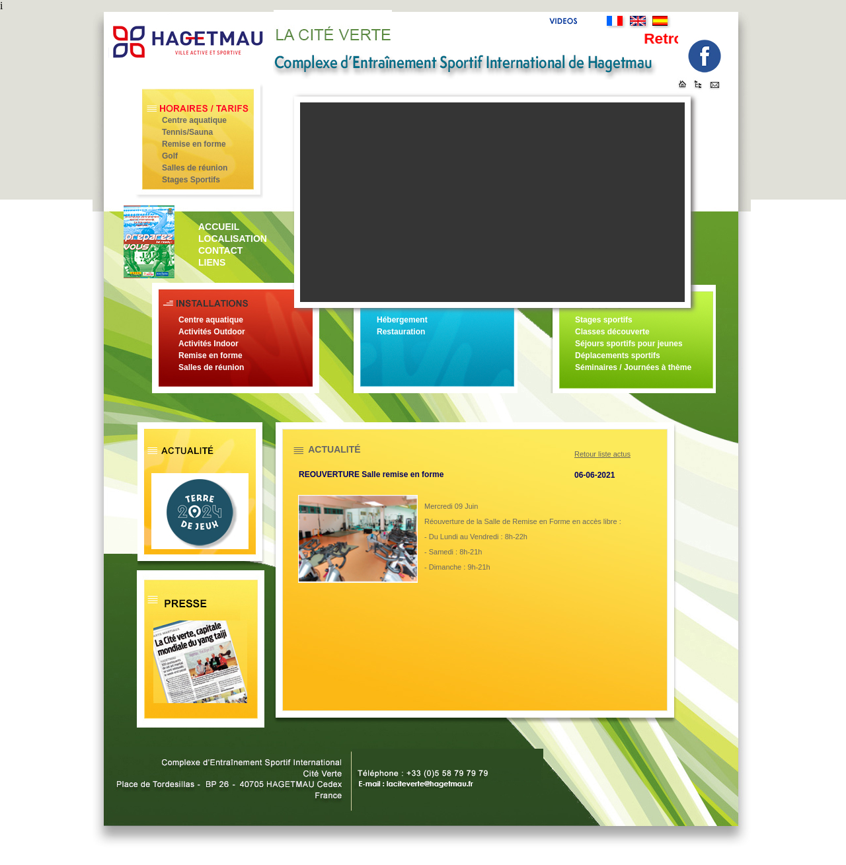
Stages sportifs (604, 319)
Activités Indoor (208, 343)
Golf (170, 156)
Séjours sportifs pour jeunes (629, 343)
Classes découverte (612, 331)
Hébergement (402, 319)
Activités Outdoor (211, 331)
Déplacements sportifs (617, 355)
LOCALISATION (232, 238)
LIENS (211, 262)
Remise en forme (194, 144)
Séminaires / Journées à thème (633, 367)
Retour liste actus (602, 454)
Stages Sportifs (191, 179)
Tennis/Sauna (187, 132)
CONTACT (220, 250)
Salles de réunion (194, 167)
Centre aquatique (194, 120)
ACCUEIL (218, 226)
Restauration (401, 331)
